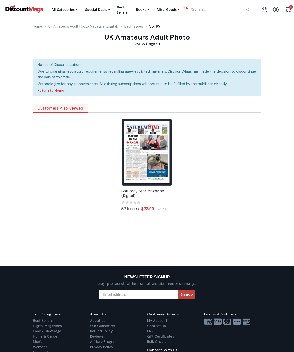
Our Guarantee (102, 326)
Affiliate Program (103, 341)
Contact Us (156, 326)
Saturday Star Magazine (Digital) (142, 193)
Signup (186, 294)
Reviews (97, 336)
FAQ (150, 331)
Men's (37, 341)
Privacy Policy (101, 347)
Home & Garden (46, 336)
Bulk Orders (157, 341)
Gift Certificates (160, 336)
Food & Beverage (47, 331)
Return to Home (51, 90)
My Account (157, 320)
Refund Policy (101, 331)
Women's (40, 347)
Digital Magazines (47, 326)
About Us (97, 320)
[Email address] (138, 294)
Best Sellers (43, 320)
